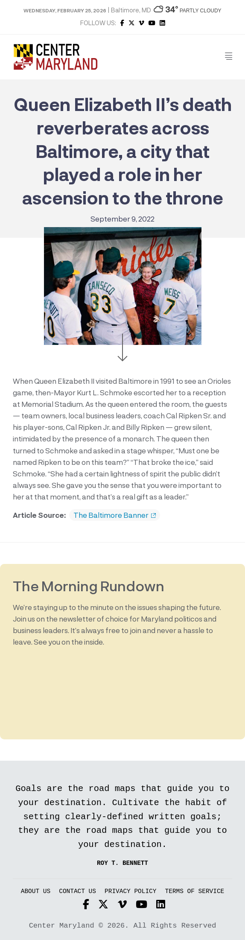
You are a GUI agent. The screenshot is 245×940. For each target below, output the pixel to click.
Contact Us (77, 891)
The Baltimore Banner (114, 515)
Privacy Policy (130, 891)
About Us (35, 891)
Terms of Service (195, 891)
